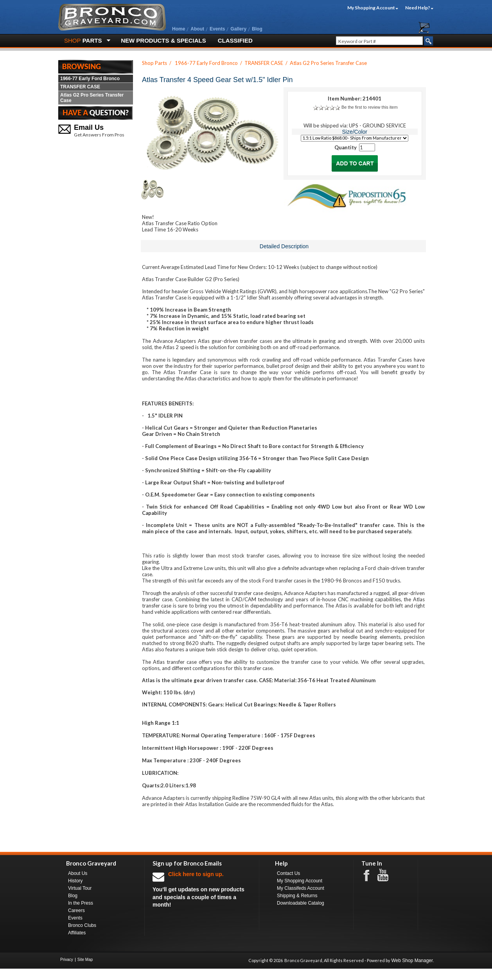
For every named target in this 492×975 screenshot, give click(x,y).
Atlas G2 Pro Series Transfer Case (92, 97)
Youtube (386, 875)
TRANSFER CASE (80, 87)
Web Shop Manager (412, 960)
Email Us (89, 127)
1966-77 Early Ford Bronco (90, 78)
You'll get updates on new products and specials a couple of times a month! (202, 889)
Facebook (370, 875)
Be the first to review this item (369, 107)
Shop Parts (154, 63)
